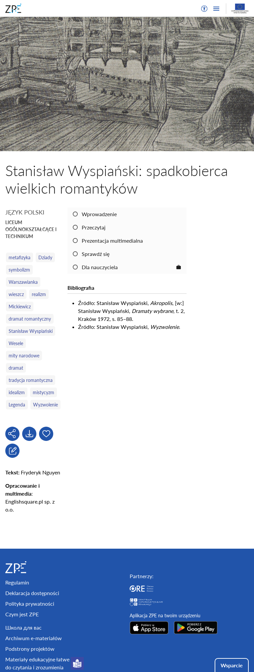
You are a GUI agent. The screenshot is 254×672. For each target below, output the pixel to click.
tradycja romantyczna (31, 380)
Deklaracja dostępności (32, 593)
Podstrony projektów (30, 648)
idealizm (17, 392)
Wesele (16, 343)
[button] (204, 8)
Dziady (45, 257)
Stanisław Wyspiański (31, 331)
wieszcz (16, 294)
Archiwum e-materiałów (33, 638)
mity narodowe (24, 355)
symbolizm (19, 270)
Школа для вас (23, 627)
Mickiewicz (20, 306)
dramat (16, 368)
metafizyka (19, 257)
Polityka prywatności (29, 603)
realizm (39, 294)
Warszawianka (23, 282)
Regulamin (17, 582)
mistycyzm (43, 392)
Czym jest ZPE (22, 614)
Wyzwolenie (45, 404)
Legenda (17, 404)
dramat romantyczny (30, 319)
